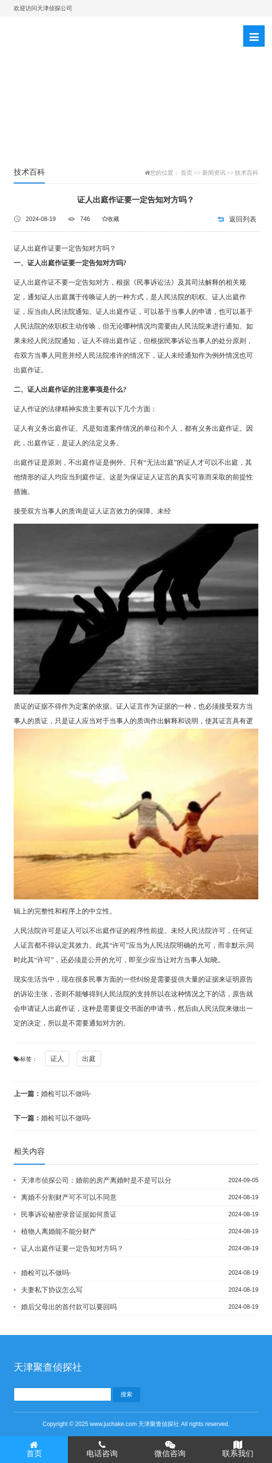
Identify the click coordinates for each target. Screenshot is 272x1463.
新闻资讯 (214, 173)
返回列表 (242, 219)
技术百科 (246, 173)
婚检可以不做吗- (52, 1093)
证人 (57, 1058)
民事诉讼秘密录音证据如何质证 (69, 1214)
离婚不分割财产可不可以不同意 (69, 1197)
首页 (186, 173)
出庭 (89, 1058)
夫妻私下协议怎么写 (52, 1290)
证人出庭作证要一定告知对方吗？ (72, 1248)
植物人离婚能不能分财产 (58, 1231)
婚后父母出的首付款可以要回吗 (69, 1307)
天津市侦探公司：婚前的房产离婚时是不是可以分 (96, 1180)
